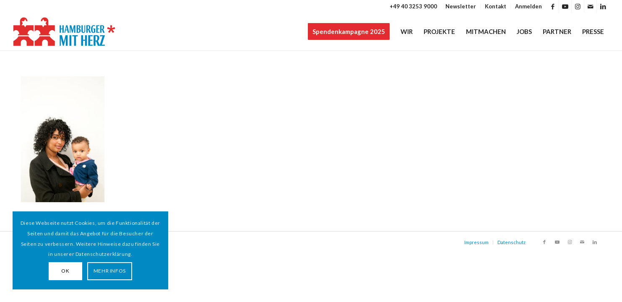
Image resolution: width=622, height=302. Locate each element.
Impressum (476, 242)
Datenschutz (511, 242)
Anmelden (528, 6)
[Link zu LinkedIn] (603, 6)
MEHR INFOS (110, 271)
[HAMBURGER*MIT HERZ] (65, 31)
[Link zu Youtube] (565, 6)
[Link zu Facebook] (553, 6)
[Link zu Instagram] (578, 6)
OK (65, 271)
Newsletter (460, 6)
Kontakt (495, 6)
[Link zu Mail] (590, 6)
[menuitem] (461, 6)
